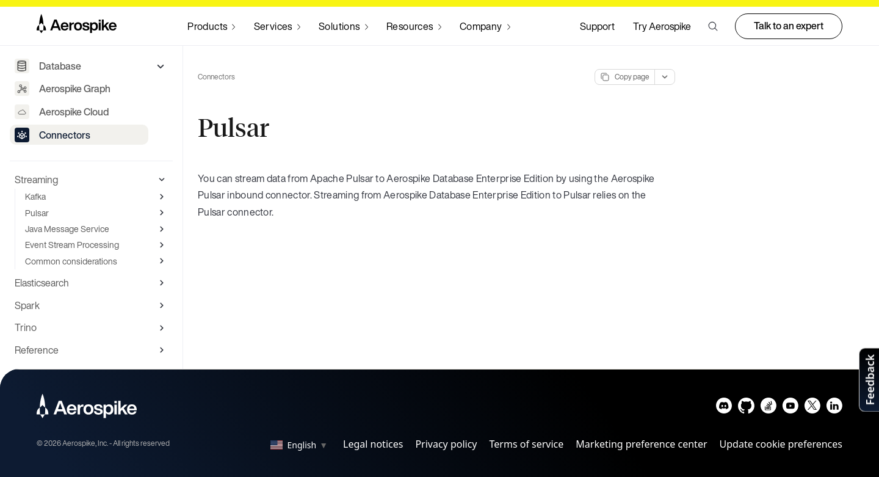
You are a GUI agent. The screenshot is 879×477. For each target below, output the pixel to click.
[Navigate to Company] (485, 26)
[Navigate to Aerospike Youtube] (790, 408)
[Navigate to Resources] (413, 26)
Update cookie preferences (781, 444)
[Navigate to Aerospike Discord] (724, 408)
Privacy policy (446, 444)
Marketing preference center (641, 444)
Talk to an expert (788, 25)
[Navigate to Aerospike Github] (746, 408)
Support (597, 26)
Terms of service (527, 444)
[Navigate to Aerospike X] (812, 408)
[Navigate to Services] (277, 26)
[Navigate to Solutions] (343, 26)
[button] (713, 26)
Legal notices (373, 444)
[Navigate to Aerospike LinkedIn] (834, 408)
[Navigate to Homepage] (77, 26)
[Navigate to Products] (211, 26)
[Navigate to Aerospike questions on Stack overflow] (768, 408)
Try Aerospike (662, 26)
